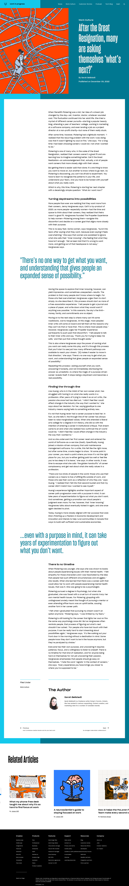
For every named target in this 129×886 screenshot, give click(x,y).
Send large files (52, 840)
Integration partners (86, 860)
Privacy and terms (69, 845)
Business (34, 845)
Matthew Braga (105, 817)
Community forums (86, 851)
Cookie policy (68, 848)
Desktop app (19, 840)
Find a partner (85, 863)
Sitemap (66, 857)
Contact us (67, 843)
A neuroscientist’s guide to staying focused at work (69, 811)
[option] (23, 794)
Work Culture (70, 4)
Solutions (18, 851)
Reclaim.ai (35, 854)
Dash (118, 4)
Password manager (53, 851)
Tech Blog (109, 4)
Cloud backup (52, 854)
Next (94, 729)
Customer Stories (85, 4)
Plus (33, 840)
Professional (35, 843)
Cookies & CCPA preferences (72, 851)
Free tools (19, 863)
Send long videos (53, 843)
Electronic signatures (54, 860)
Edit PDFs (50, 857)
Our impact (100, 848)
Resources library (85, 845)
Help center (67, 840)
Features (18, 848)
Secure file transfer (53, 848)
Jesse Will (59, 817)
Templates (19, 860)
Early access (19, 857)
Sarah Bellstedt (88, 77)
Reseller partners (85, 857)
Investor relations (102, 845)
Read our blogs (20, 878)
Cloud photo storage (54, 845)
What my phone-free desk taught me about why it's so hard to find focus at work (25, 804)
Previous (39, 729)
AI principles (67, 854)
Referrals (83, 854)
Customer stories (85, 843)
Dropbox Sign (36, 857)
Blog (82, 840)
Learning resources (69, 860)
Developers (84, 848)
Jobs (98, 843)
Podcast (99, 4)
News (60, 4)
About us (99, 840)
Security (18, 854)
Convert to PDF (52, 863)
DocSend (34, 860)
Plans (33, 863)
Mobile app (19, 843)
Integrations (19, 845)
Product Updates (37, 866)
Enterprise (35, 848)
